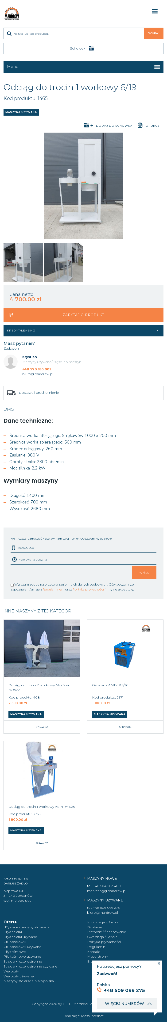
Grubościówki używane (22, 947)
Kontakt (93, 952)
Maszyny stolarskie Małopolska (29, 981)
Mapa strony (97, 956)
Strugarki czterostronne (23, 961)
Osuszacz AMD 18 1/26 (110, 685)
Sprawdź (41, 727)
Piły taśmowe (15, 952)
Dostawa (94, 927)
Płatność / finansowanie (106, 932)
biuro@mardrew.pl (37, 374)
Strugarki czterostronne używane (30, 966)
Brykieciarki (13, 932)
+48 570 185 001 (36, 369)
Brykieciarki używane (20, 937)
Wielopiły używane (19, 976)
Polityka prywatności (104, 942)
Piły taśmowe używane (22, 956)
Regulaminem (53, 589)
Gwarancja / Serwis (102, 937)
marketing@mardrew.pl (106, 891)
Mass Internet (92, 1016)
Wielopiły (11, 971)
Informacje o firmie (103, 922)
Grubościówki (15, 942)
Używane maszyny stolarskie (27, 927)
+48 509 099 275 (106, 907)
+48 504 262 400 (107, 886)
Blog (91, 961)
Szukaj (153, 33)
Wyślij (144, 572)
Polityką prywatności (88, 589)
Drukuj (152, 125)
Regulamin (96, 947)
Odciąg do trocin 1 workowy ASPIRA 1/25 (41, 806)
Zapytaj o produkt (83, 315)
